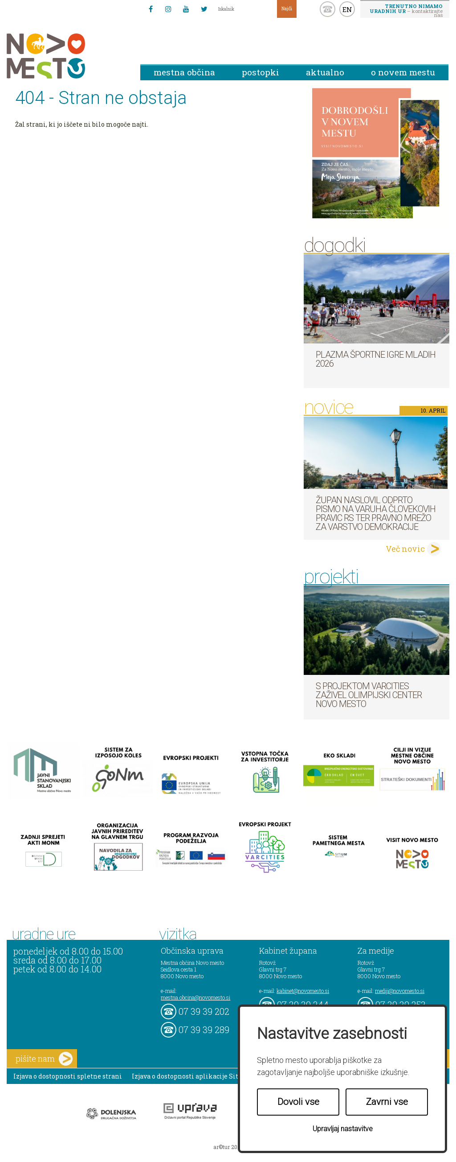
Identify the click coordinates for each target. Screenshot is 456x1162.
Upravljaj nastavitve (343, 1129)
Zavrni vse (387, 1101)
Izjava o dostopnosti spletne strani (67, 1076)
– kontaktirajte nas (406, 10)
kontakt (327, 9)
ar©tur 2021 (228, 1146)
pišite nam (44, 1059)
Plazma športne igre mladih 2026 (376, 359)
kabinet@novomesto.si (303, 990)
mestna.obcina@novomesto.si (195, 997)
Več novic (405, 548)
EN (347, 9)
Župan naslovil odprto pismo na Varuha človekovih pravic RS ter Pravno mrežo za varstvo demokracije (376, 513)
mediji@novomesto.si (399, 990)
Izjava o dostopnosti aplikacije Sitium (192, 1076)
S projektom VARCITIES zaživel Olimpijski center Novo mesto (369, 695)
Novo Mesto (67, 56)
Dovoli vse (298, 1101)
